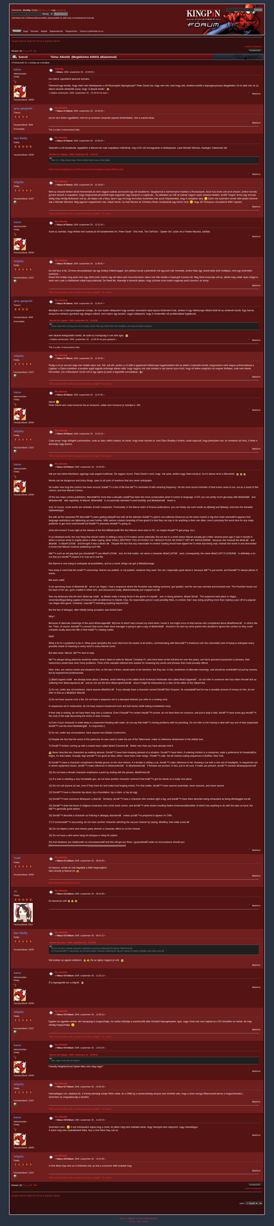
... (27, 51)
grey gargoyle (23, 108)
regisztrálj (60, 10)
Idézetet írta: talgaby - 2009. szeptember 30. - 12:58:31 (73, 1055)
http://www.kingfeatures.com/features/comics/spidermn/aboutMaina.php (86, 169)
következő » (257, 46)
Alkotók (59, 69)
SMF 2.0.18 (125, 1218)
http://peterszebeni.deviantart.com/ (64, 883)
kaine (17, 69)
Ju (15, 891)
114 (30, 51)
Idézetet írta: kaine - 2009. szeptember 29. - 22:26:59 (72, 943)
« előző (247, 46)
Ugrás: (242, 1203)
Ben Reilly (20, 138)
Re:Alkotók (61, 108)
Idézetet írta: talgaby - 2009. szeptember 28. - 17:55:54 (73, 154)
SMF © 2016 (136, 1218)
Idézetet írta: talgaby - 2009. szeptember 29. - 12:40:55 (73, 321)
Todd (17, 858)
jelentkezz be (44, 10)
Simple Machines (150, 1218)
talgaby (19, 182)
